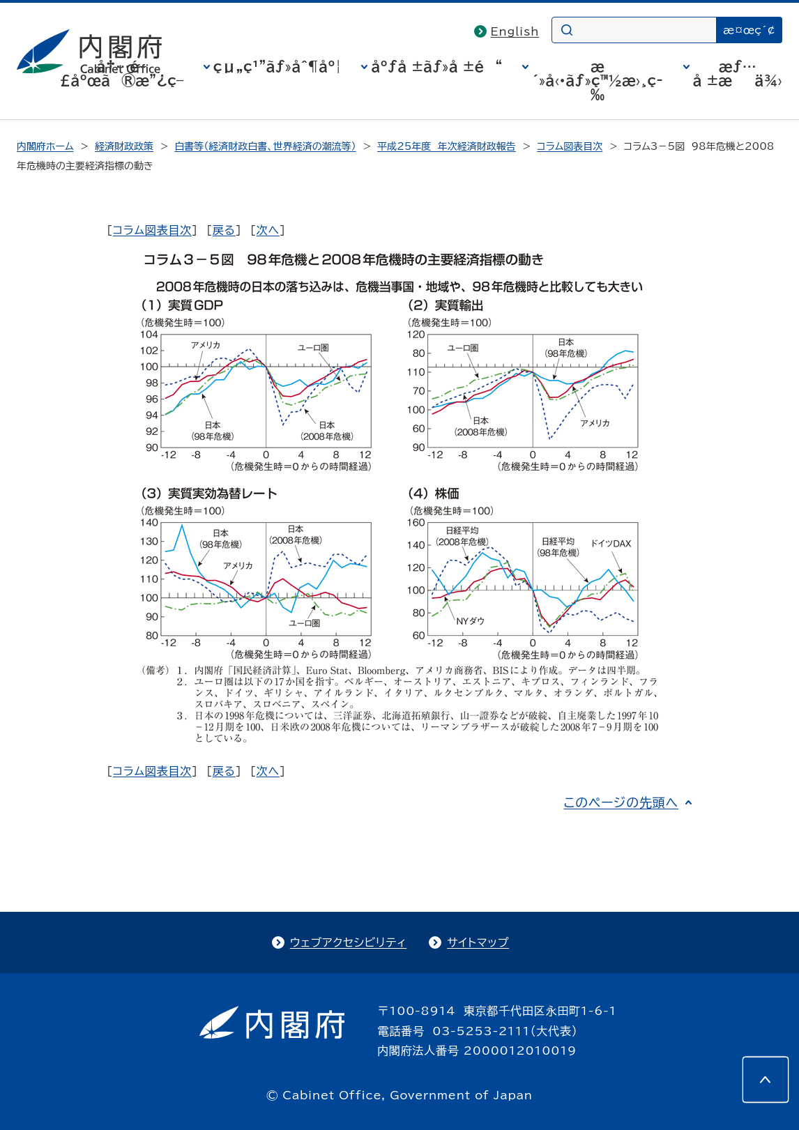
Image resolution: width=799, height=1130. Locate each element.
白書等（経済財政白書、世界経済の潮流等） (265, 146)
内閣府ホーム (45, 146)
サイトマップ (478, 942)
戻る (224, 230)
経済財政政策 (124, 146)
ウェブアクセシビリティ (348, 942)
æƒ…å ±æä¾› (737, 73)
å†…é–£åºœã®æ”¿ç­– (121, 73)
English (515, 31)
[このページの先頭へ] (765, 1080)
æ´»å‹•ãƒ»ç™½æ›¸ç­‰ (597, 80)
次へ (268, 230)
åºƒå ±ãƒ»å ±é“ (436, 66)
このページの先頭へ (620, 802)
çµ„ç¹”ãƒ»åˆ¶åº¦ (277, 66)
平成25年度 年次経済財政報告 (446, 146)
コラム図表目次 (569, 146)
